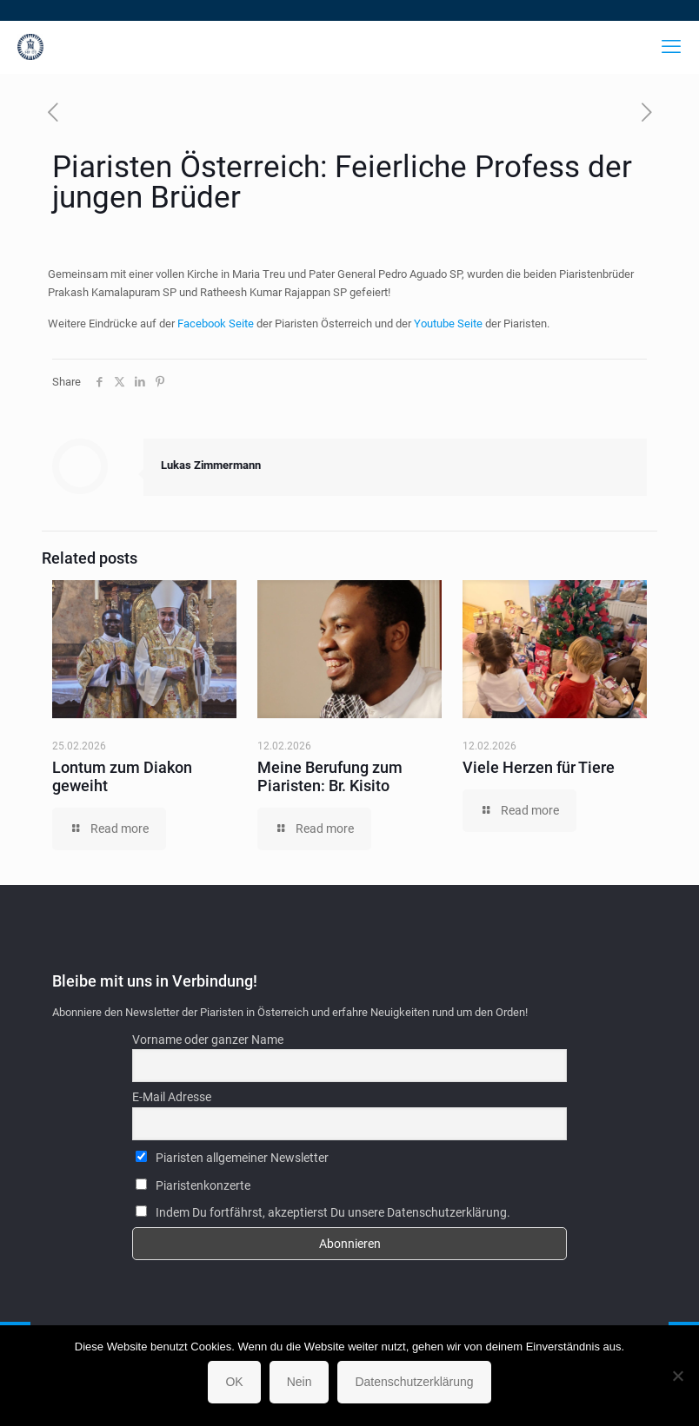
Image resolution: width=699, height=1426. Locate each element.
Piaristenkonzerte (193, 1185)
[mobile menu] (671, 47)
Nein (299, 1382)
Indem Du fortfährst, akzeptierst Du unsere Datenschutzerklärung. (323, 1212)
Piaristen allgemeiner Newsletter (232, 1158)
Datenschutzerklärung (414, 1382)
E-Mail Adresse (171, 1097)
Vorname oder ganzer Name (207, 1039)
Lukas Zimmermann (211, 465)
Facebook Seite (215, 323)
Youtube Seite (448, 323)
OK (234, 1382)
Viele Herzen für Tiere (539, 767)
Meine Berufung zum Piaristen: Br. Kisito (330, 776)
